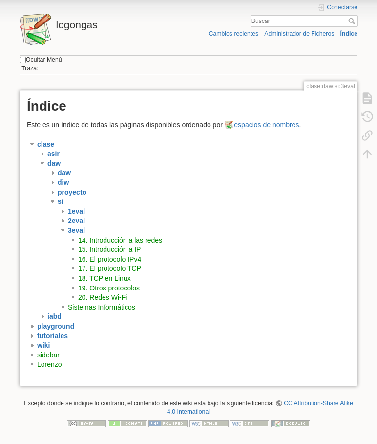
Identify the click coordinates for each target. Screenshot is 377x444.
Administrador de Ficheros (299, 33)
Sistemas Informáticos (101, 307)
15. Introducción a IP (109, 249)
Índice (348, 33)
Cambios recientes (233, 33)
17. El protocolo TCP (109, 268)
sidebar (48, 355)
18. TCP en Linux (104, 278)
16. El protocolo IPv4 (109, 259)
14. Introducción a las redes (120, 240)
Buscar (352, 21)
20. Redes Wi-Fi (102, 297)
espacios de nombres (266, 125)
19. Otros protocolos (109, 288)
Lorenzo (49, 364)
